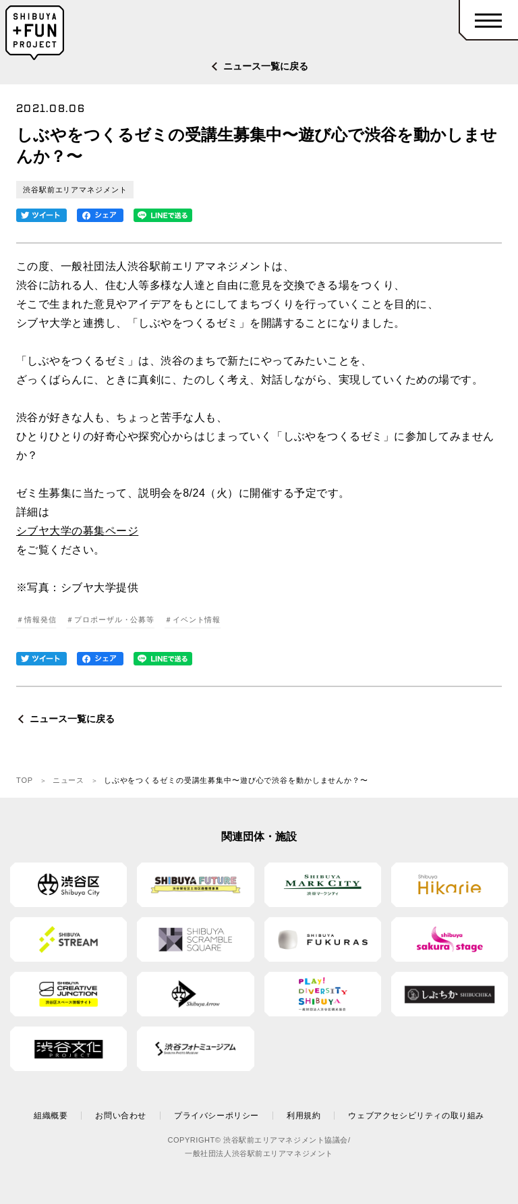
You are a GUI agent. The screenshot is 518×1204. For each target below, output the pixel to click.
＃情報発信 (36, 619)
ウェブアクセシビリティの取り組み (416, 1116)
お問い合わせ (120, 1116)
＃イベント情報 (193, 619)
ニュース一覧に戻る (265, 66)
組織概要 (50, 1116)
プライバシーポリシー (216, 1116)
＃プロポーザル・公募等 (110, 619)
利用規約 (303, 1116)
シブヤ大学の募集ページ (77, 531)
